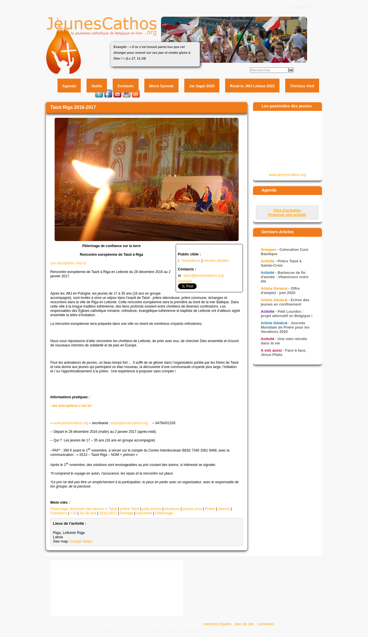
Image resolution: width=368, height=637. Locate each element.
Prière (210, 509)
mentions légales (217, 624)
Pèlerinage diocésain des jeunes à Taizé (83, 509)
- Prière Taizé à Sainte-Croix (281, 263)
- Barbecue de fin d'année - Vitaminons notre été (284, 276)
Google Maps (81, 541)
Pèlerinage (164, 513)
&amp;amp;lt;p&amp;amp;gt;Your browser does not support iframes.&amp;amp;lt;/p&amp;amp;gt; (287, 141)
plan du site (244, 624)
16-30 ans (88, 513)
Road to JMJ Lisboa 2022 (252, 86)
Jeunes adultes (216, 260)
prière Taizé (129, 509)
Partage (126, 513)
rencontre (144, 513)
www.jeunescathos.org (70, 423)
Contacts (126, 86)
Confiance (58, 513)
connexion (265, 624)
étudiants (172, 509)
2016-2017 (108, 513)
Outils (96, 86)
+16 (73, 513)
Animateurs (191, 260)
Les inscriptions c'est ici (68, 263)
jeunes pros (192, 509)
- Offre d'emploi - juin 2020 (280, 290)
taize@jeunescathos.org (203, 275)
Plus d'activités (287, 210)
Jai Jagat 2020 (201, 86)
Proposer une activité (287, 215)
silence (224, 509)
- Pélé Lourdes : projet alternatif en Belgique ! (287, 313)
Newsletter (301, 7)
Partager (185, 281)
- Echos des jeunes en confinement (285, 302)
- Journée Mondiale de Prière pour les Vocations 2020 (285, 327)
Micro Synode (161, 86)
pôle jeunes (152, 509)
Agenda (69, 86)
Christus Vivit (302, 86)
